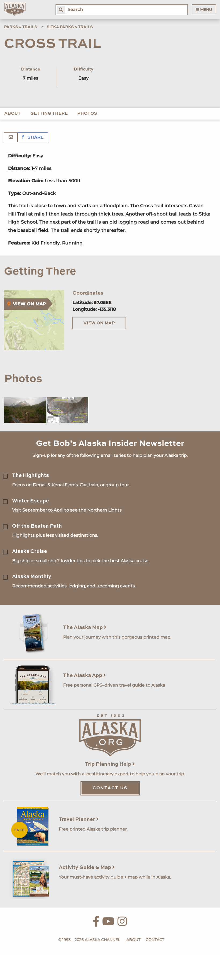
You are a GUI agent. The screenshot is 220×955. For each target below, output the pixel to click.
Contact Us (110, 788)
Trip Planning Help (110, 764)
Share (32, 137)
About (12, 114)
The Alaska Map (85, 627)
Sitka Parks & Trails (70, 27)
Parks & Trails (20, 27)
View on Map (99, 323)
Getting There (49, 114)
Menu (204, 9)
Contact (155, 939)
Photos (87, 114)
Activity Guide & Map (87, 867)
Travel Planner (79, 819)
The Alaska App (84, 675)
